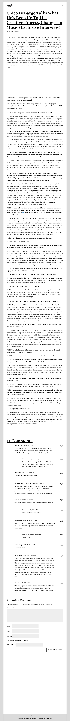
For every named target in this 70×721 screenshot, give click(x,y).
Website (9, 636)
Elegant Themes (31, 718)
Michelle (17, 472)
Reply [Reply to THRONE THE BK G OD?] (61, 484)
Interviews (16, 31)
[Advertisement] (35, 428)
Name (9, 626)
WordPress (49, 718)
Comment (10, 608)
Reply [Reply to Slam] (61, 459)
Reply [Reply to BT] (61, 583)
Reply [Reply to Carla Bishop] (61, 521)
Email (9, 631)
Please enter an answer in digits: (17, 640)
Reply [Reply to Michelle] (61, 473)
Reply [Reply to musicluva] (61, 556)
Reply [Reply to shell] (61, 500)
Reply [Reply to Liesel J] (61, 446)
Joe (23, 212)
